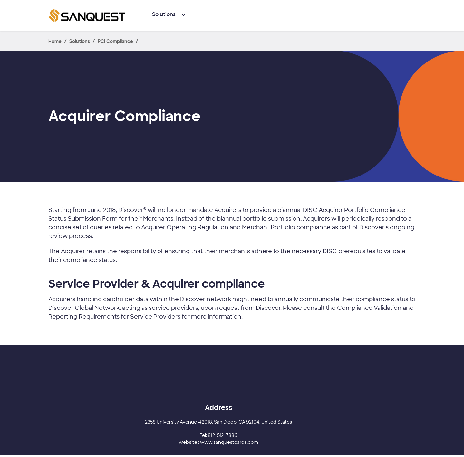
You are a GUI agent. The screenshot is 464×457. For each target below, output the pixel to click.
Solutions (164, 14)
